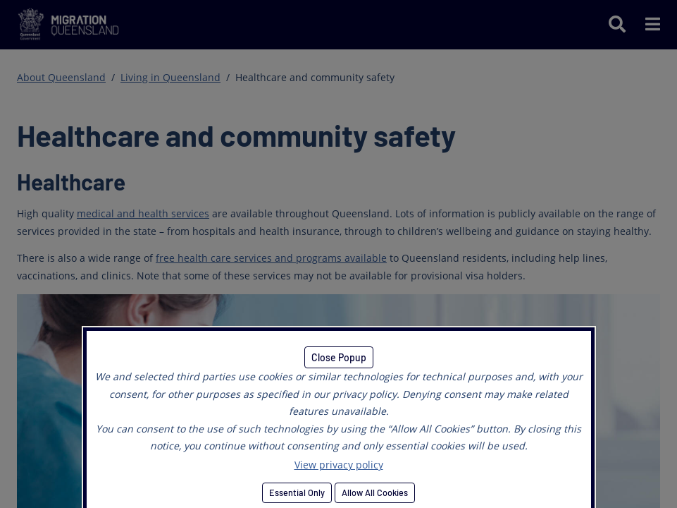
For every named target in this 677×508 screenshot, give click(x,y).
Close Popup (338, 357)
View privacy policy (338, 464)
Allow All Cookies (375, 492)
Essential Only (297, 492)
